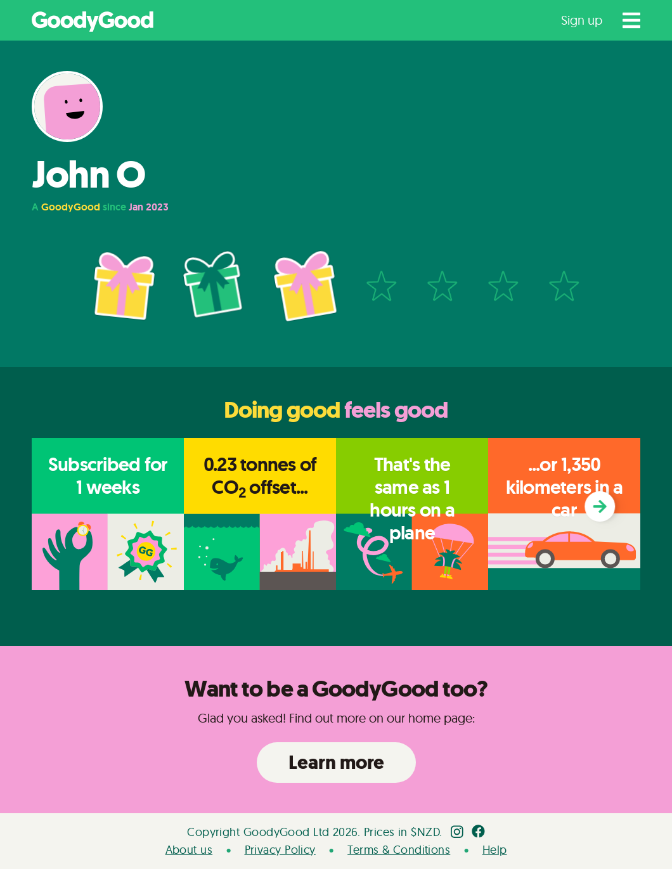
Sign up (581, 20)
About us (189, 849)
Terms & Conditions (398, 849)
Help (494, 849)
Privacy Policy (280, 849)
